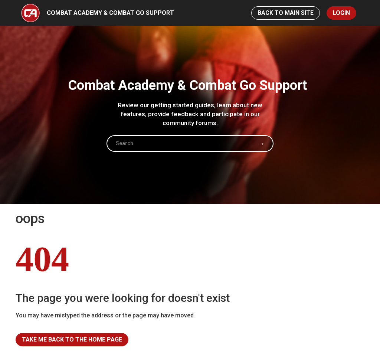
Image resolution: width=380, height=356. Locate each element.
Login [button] (341, 12)
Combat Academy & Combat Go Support (110, 12)
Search (261, 143)
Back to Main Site (286, 12)
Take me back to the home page (72, 339)
